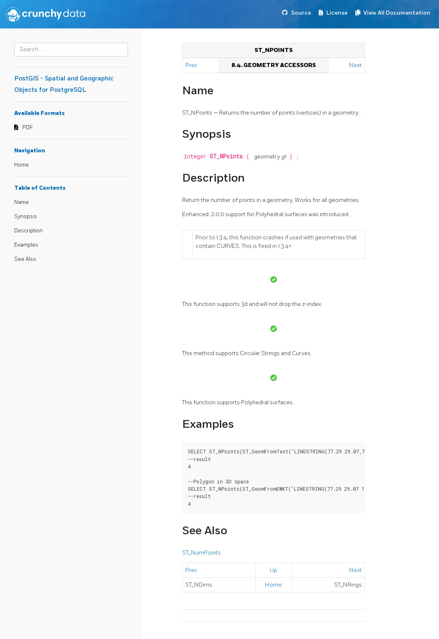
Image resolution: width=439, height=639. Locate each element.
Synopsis (25, 216)
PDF (27, 127)
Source (301, 12)
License (337, 12)
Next (355, 65)
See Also (25, 259)
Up (273, 570)
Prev (191, 65)
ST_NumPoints (201, 552)
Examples (26, 245)
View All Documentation (396, 12)
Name (21, 202)
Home (21, 165)
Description (28, 230)
